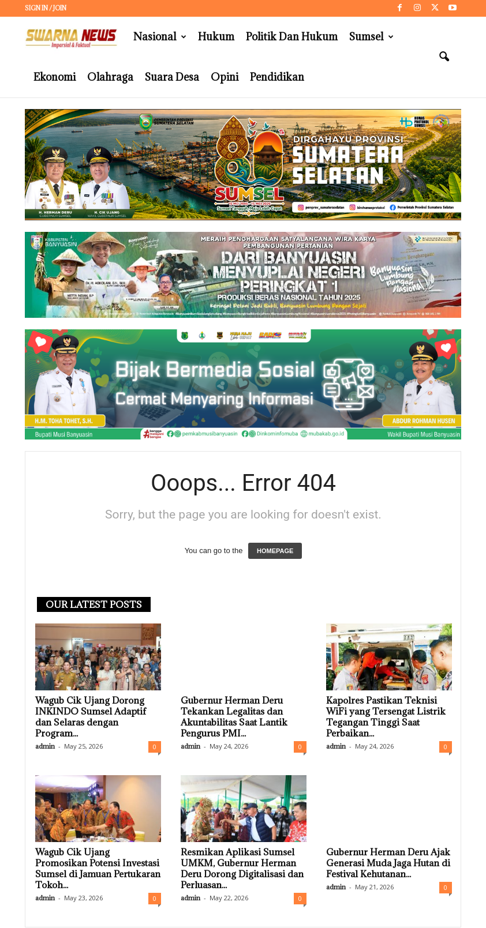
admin (45, 746)
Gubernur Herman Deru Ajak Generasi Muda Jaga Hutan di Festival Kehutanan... (388, 863)
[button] (444, 57)
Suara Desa (172, 77)
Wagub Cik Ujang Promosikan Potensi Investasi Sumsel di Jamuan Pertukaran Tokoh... (97, 868)
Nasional (159, 37)
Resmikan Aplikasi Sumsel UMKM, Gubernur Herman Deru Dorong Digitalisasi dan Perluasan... (242, 868)
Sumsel (371, 37)
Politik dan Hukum (292, 36)
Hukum (216, 36)
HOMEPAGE (275, 550)
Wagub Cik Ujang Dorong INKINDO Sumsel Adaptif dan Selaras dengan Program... (90, 716)
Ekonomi (54, 77)
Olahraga (110, 77)
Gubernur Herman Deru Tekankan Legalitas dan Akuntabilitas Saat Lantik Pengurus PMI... (234, 716)
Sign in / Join (45, 8)
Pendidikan (277, 77)
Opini (224, 77)
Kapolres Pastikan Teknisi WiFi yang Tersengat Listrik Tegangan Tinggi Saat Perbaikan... (386, 716)
